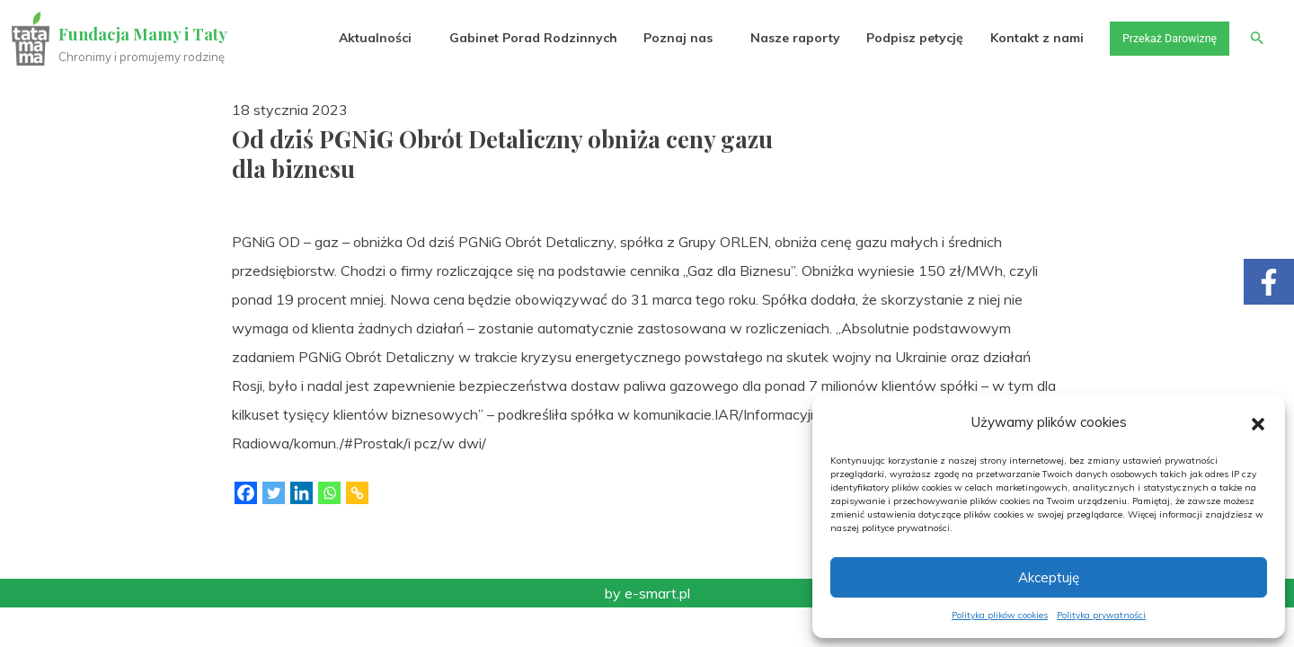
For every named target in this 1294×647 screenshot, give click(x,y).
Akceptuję (1048, 577)
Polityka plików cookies (1000, 615)
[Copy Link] (357, 493)
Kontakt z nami (1021, 38)
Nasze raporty (780, 38)
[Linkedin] (301, 493)
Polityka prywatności (1101, 615)
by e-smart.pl (647, 593)
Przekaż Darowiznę (1160, 38)
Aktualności (360, 38)
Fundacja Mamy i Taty (145, 34)
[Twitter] (273, 493)
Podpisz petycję (899, 38)
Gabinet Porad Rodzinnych (518, 38)
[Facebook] (246, 493)
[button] (1258, 422)
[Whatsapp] (329, 493)
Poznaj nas (662, 38)
